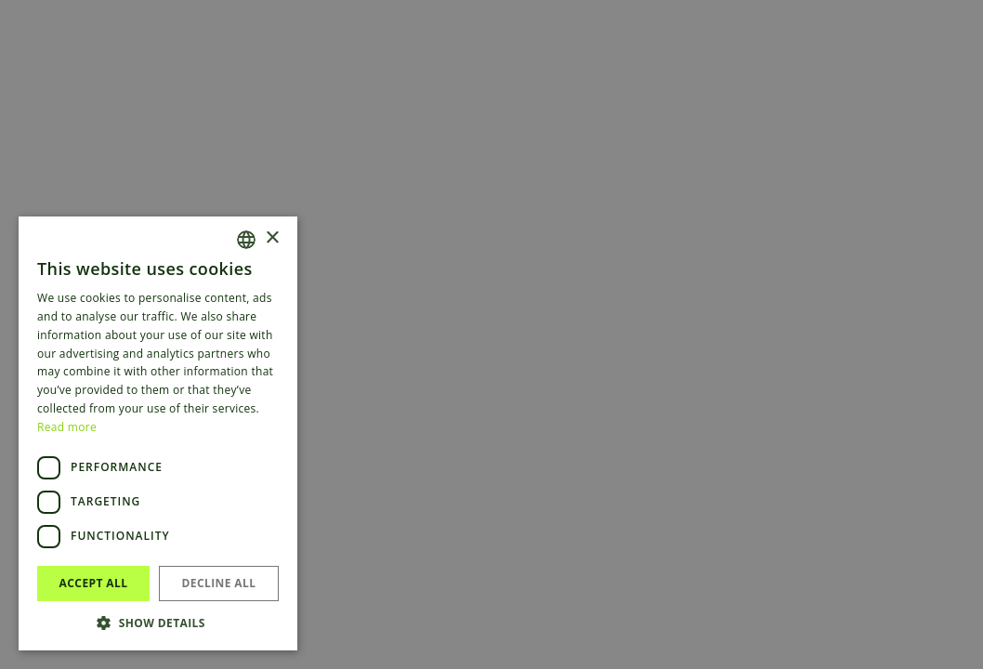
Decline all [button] (219, 583)
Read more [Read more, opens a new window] (67, 427)
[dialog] (491, 334)
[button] (158, 622)
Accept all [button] (93, 583)
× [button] (272, 238)
